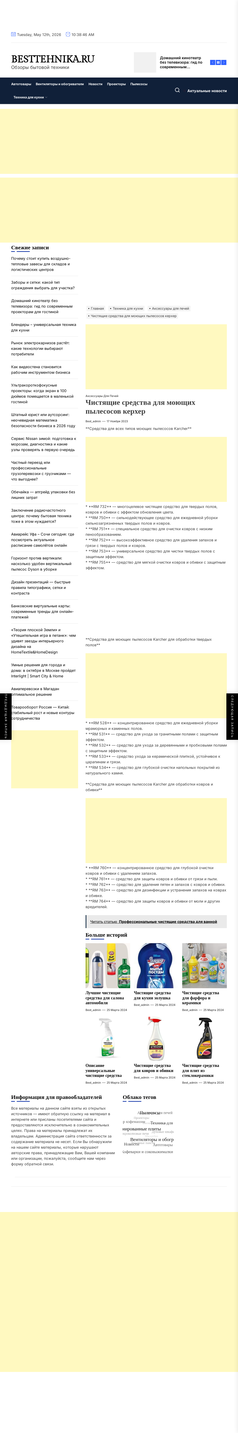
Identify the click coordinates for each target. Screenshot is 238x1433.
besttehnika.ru (52, 60)
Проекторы (116, 84)
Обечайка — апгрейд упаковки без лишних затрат (43, 495)
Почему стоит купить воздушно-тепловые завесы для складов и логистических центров (40, 264)
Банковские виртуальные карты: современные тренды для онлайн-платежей (42, 611)
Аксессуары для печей (102, 396)
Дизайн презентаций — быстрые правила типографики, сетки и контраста (40, 587)
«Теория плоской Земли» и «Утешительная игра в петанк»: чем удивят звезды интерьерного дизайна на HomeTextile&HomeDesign (43, 640)
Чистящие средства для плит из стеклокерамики (200, 1070)
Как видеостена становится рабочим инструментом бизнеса (40, 369)
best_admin (93, 421)
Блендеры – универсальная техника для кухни (43, 327)
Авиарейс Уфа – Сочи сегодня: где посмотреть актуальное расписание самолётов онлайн (42, 540)
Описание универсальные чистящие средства (104, 1070)
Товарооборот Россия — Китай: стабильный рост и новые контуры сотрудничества (42, 713)
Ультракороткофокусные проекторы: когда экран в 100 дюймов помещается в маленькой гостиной (42, 393)
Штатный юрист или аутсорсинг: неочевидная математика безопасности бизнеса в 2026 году (43, 420)
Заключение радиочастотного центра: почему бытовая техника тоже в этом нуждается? (41, 516)
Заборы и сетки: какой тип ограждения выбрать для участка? (43, 285)
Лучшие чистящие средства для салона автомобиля (105, 998)
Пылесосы (138, 84)
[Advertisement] (119, 141)
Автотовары (21, 84)
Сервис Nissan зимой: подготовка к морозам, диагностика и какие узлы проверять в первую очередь (43, 444)
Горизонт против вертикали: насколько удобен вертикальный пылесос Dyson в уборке (41, 564)
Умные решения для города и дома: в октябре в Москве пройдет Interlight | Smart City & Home (43, 670)
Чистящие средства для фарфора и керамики (200, 998)
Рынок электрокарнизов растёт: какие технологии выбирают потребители (40, 348)
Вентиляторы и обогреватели (60, 84)
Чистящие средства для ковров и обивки (153, 1068)
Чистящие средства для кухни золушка (152, 996)
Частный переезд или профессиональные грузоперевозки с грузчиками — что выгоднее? (41, 470)
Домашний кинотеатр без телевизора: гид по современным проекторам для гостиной (42, 306)
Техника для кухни (30, 97)
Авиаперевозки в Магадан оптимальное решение (35, 691)
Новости (95, 84)
